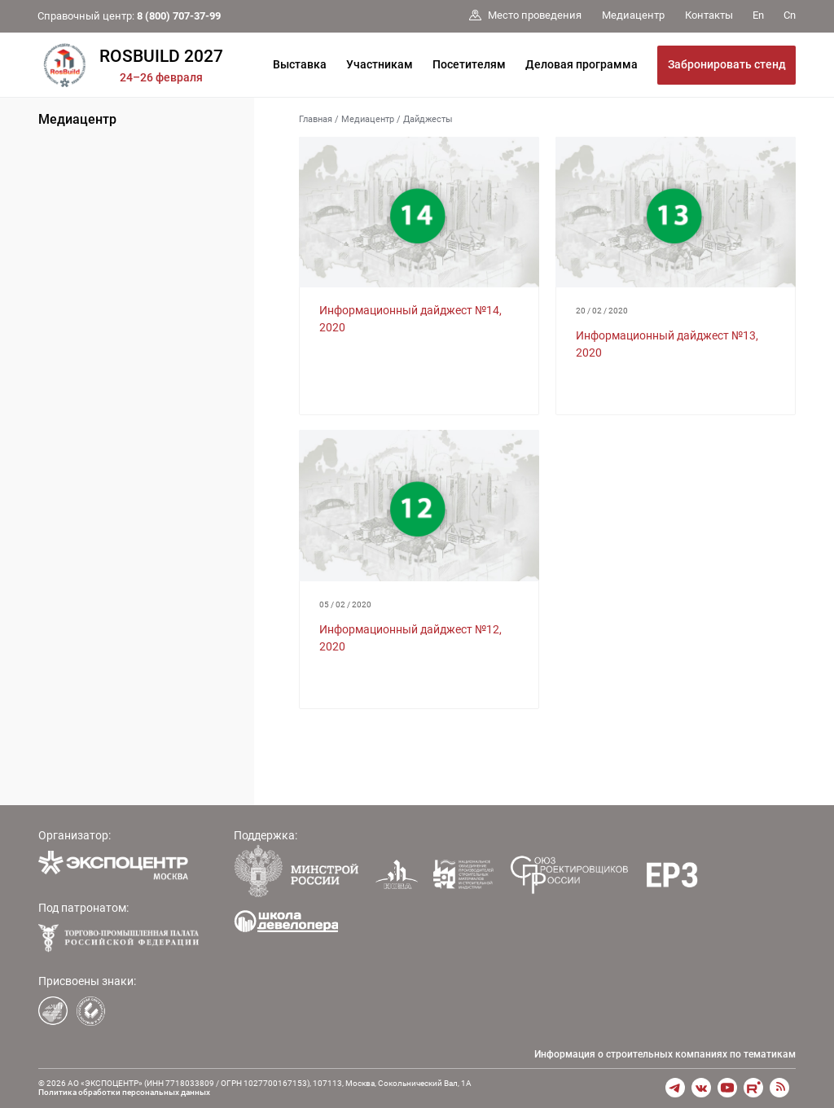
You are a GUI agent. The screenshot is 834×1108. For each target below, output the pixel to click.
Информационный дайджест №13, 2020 (667, 344)
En (758, 15)
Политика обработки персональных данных (124, 1092)
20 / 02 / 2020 (602, 310)
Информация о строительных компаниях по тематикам (665, 1054)
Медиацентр (77, 119)
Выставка (300, 64)
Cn (790, 15)
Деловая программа (581, 64)
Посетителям (469, 64)
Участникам (379, 64)
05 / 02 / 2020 (345, 604)
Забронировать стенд (727, 64)
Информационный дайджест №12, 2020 (410, 638)
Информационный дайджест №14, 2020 (410, 319)
